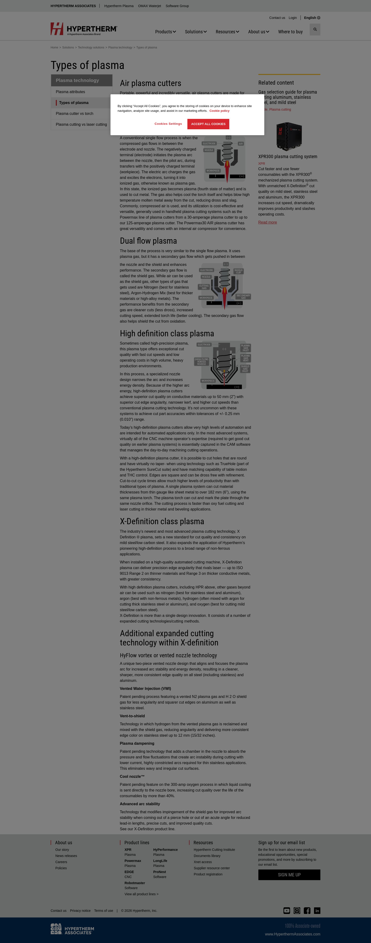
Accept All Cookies (208, 124)
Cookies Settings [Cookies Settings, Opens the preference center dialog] (168, 123)
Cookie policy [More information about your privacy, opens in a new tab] (219, 110)
